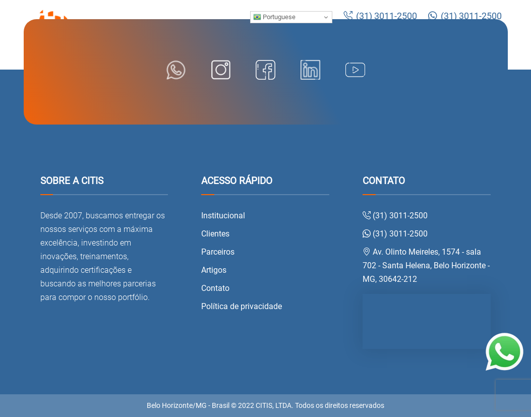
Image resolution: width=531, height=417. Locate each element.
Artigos (213, 270)
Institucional (223, 215)
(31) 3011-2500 (380, 16)
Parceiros (217, 252)
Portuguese (274, 17)
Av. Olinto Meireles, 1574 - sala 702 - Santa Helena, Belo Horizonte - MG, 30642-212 (426, 265)
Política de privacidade (241, 306)
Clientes (215, 234)
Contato (215, 288)
